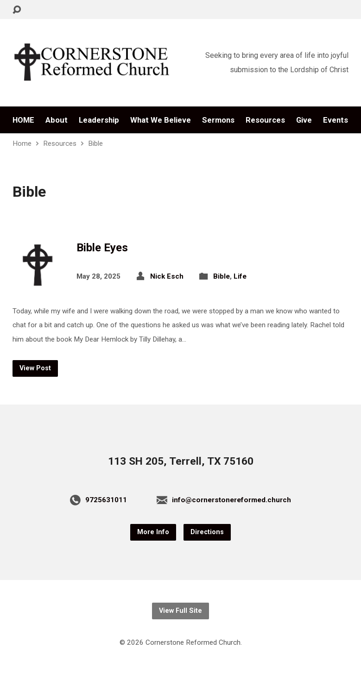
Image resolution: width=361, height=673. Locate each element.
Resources (265, 120)
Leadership (99, 120)
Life (240, 276)
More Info (153, 532)
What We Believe (160, 120)
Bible (95, 143)
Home (22, 143)
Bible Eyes (102, 247)
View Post (35, 368)
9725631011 (106, 500)
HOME (23, 120)
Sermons (218, 120)
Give (304, 120)
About (56, 120)
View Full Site (180, 611)
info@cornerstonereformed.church (231, 500)
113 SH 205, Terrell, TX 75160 (180, 461)
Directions (207, 532)
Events (335, 120)
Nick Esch (167, 276)
